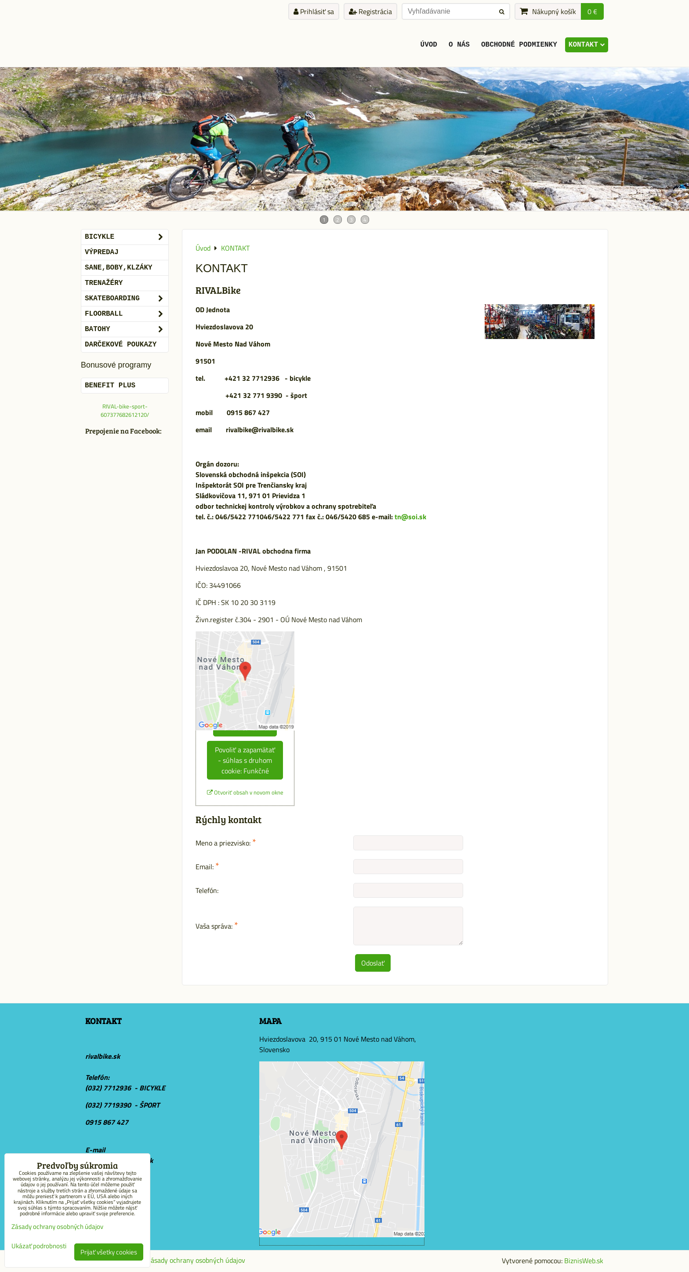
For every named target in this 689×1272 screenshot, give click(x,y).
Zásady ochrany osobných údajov (196, 1260)
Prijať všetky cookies (108, 1252)
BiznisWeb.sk (583, 1260)
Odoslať (372, 963)
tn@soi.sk (411, 516)
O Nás (459, 45)
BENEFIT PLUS (110, 386)
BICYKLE (126, 237)
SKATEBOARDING (126, 298)
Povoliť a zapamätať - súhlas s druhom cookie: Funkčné (245, 760)
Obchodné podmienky (519, 45)
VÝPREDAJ (102, 252)
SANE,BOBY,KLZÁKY (118, 268)
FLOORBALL (126, 313)
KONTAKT (587, 45)
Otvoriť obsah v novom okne (245, 792)
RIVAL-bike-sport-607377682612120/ (125, 410)
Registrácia (370, 11)
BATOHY (126, 329)
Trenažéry (104, 283)
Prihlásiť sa (314, 11)
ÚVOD (429, 45)
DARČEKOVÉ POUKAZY (120, 345)
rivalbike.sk (102, 1056)
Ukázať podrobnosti (38, 1246)
